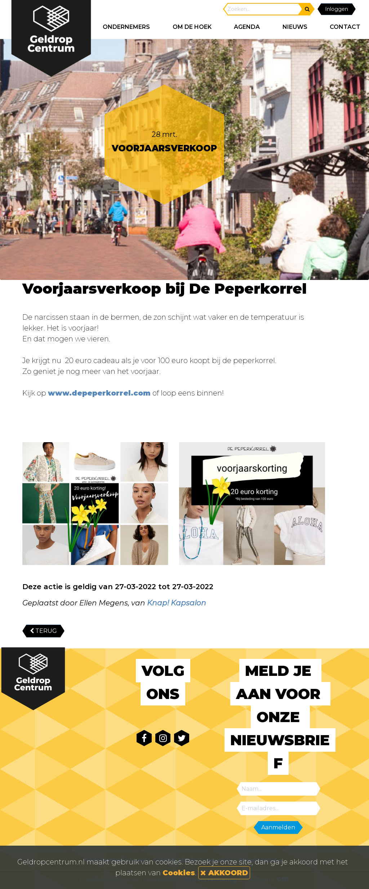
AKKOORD (224, 872)
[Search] (263, 9)
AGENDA (247, 26)
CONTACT (345, 26)
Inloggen (336, 9)
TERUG (43, 630)
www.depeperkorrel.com (99, 393)
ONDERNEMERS (126, 26)
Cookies (179, 872)
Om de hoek (192, 26)
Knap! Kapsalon (176, 603)
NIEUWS (295, 26)
